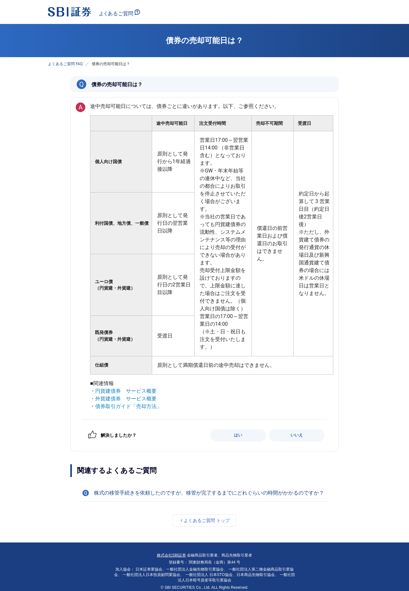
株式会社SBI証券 (171, 555)
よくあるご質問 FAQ (65, 64)
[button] (204, 493)
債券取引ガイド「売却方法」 (128, 406)
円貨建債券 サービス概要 (126, 391)
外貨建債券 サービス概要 (126, 399)
